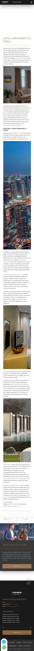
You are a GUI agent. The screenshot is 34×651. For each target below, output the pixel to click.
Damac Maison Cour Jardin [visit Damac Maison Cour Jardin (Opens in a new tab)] (11, 620)
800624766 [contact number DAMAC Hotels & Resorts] (8, 602)
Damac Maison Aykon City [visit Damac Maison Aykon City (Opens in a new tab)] (11, 614)
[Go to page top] (28, 583)
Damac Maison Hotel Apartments (19, 384)
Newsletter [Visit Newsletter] (17, 632)
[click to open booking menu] (17, 2)
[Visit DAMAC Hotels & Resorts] (17, 593)
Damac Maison (7, 464)
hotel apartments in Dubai (16, 133)
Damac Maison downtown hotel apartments (15, 478)
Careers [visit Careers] (18, 642)
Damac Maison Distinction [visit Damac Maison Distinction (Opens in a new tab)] (11, 616)
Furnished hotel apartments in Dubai (13, 274)
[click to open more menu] (31, 2)
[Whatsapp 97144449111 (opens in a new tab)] (4, 648)
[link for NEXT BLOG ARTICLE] (25, 522)
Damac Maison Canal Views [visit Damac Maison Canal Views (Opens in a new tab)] (11, 622)
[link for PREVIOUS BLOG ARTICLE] (8, 522)
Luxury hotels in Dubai (21, 58)
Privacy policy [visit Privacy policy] (27, 642)
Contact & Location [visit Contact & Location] (8, 642)
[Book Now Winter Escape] (17, 569)
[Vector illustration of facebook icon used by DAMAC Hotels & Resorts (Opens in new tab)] (3, 628)
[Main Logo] (5, 2)
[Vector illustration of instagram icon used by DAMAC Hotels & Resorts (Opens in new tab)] (30, 628)
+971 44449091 (13, 504)
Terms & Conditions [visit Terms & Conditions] (24, 645)
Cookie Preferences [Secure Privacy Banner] (10, 645)
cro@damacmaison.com (13, 506)
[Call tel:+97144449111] (4, 642)
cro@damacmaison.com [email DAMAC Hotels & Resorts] (12, 606)
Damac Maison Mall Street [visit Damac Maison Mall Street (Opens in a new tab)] (11, 618)
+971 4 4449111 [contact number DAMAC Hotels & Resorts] (14, 604)
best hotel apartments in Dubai (14, 485)
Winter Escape (15, 547)
